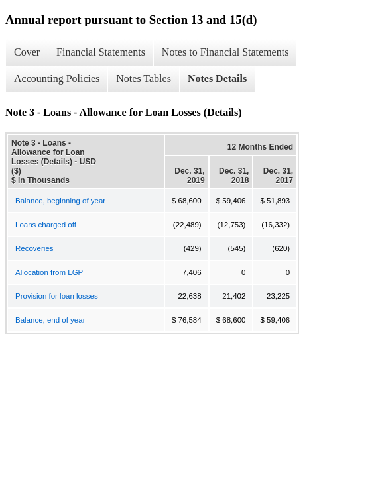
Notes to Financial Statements (225, 52)
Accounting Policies (56, 78)
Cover (27, 52)
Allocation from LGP (49, 272)
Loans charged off (45, 225)
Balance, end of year (50, 320)
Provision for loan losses (56, 296)
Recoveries (34, 248)
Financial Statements (100, 52)
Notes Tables (143, 78)
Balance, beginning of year (60, 201)
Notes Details (217, 78)
